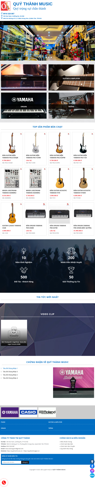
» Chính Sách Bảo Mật (66, 444)
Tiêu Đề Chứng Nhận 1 (9, 368)
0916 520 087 (8, 13)
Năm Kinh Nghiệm (23, 262)
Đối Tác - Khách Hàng (23, 281)
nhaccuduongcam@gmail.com (14, 448)
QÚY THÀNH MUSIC (59, 469)
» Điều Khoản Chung (66, 442)
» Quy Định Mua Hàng (66, 448)
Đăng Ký (25, 462)
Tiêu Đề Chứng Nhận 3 (9, 372)
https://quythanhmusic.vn (14, 451)
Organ (3, 428)
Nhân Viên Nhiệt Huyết (71, 262)
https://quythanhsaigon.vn (32, 451)
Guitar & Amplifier (55, 422)
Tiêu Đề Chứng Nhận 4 (9, 378)
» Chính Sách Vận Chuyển (67, 446)
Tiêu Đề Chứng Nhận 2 (9, 375)
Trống (50, 428)
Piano (3, 422)
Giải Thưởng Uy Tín (71, 281)
